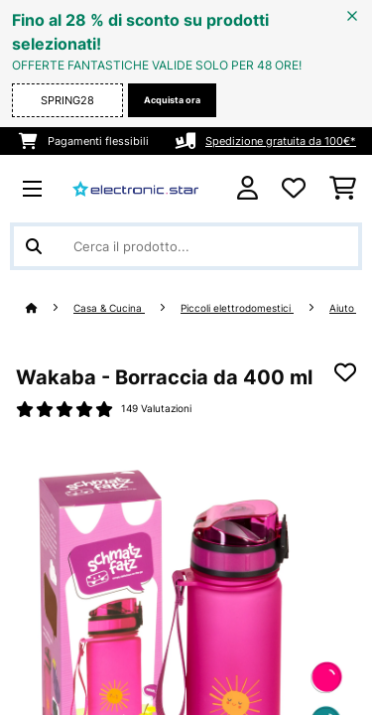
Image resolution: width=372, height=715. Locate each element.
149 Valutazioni (156, 408)
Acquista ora (172, 99)
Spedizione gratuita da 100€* (280, 141)
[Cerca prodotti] (186, 246)
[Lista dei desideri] (294, 189)
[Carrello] (342, 189)
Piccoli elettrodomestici (237, 308)
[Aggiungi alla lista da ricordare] (345, 372)
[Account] (247, 188)
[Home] (49, 308)
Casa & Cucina (109, 308)
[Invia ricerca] (34, 246)
